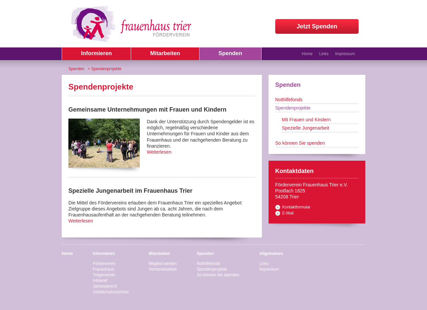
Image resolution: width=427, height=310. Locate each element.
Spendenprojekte (293, 108)
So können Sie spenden (300, 143)
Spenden (76, 68)
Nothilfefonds (289, 99)
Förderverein (104, 263)
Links (324, 53)
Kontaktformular (296, 207)
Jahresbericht (105, 286)
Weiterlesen (159, 152)
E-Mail (288, 213)
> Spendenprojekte (104, 68)
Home (307, 53)
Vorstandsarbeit (162, 269)
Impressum (345, 53)
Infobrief (100, 280)
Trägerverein (104, 275)
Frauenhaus (103, 269)
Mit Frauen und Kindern (306, 119)
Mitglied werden (163, 263)
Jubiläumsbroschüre (110, 292)
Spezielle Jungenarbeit (305, 128)
